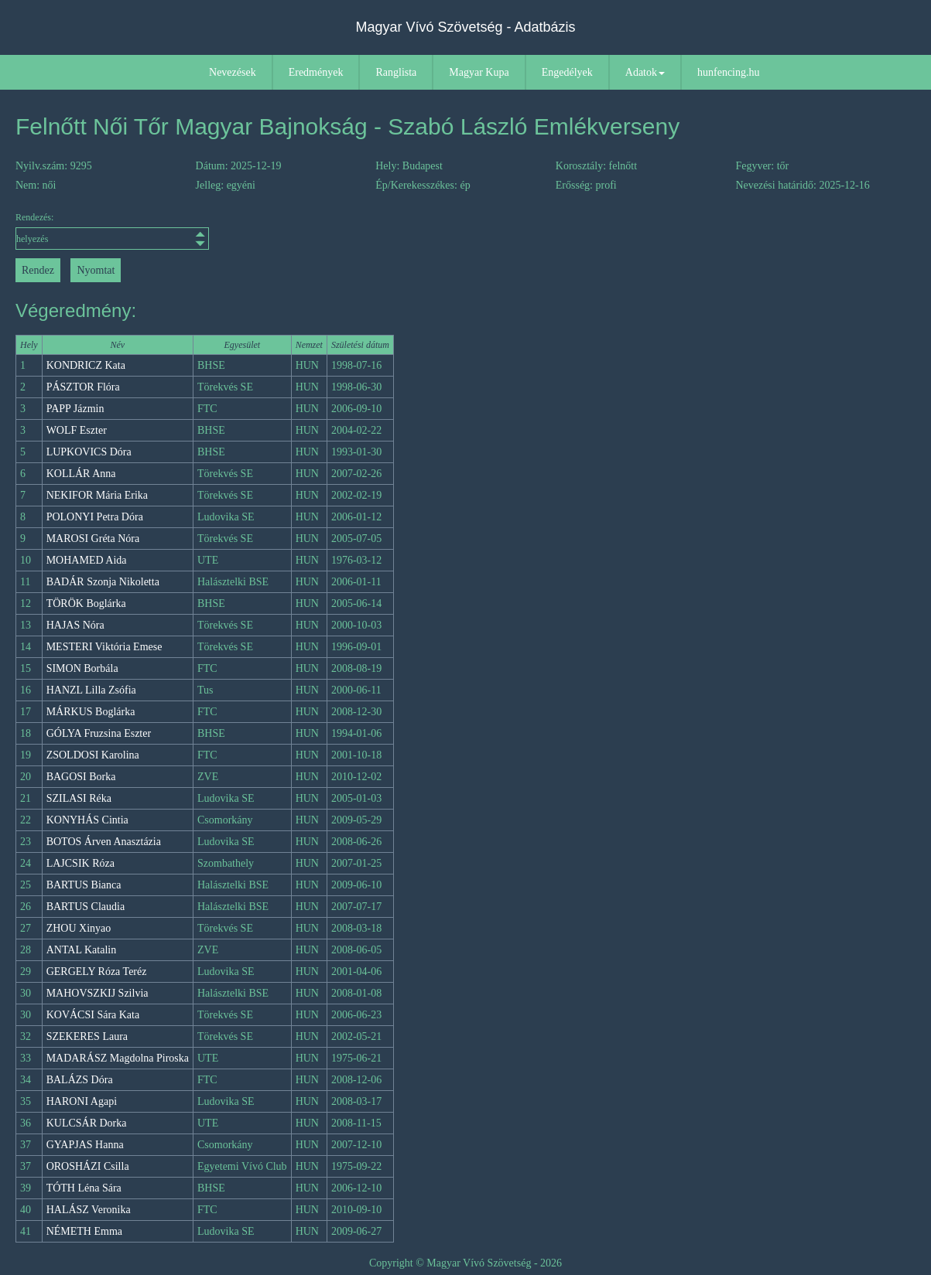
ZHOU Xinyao (78, 928)
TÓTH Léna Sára (84, 1188)
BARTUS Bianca (84, 885)
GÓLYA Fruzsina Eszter (98, 733)
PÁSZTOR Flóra (83, 387)
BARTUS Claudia (85, 906)
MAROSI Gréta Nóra (93, 538)
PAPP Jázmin (75, 408)
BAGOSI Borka (81, 776)
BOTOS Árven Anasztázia (103, 841)
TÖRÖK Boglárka (86, 603)
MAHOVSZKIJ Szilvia (97, 993)
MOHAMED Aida (86, 560)
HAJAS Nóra (75, 625)
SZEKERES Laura (87, 1036)
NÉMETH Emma (84, 1231)
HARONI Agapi (81, 1101)
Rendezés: (112, 231)
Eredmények (316, 72)
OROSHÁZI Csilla (87, 1166)
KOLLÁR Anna (81, 473)
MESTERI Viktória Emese (104, 647)
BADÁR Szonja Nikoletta (102, 582)
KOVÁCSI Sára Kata (93, 1015)
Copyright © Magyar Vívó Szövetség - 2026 (465, 1263)
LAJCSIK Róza (80, 863)
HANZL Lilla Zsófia (91, 690)
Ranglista (395, 72)
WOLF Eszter (76, 430)
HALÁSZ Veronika (88, 1209)
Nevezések (232, 72)
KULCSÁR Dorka (86, 1123)
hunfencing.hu (728, 72)
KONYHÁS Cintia (87, 820)
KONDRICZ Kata (85, 365)
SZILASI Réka (78, 798)
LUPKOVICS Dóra (89, 452)
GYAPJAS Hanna (85, 1145)
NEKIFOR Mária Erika (97, 495)
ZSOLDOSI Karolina (92, 755)
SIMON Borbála (82, 668)
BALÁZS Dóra (79, 1080)
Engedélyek (567, 72)
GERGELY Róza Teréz (96, 971)
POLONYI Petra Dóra (94, 517)
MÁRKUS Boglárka (90, 712)
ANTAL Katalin (81, 950)
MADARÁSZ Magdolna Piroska (117, 1058)
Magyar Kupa (478, 72)
